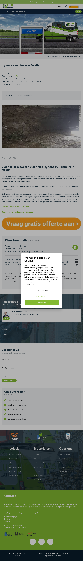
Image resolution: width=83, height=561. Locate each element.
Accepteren (42, 302)
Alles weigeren (41, 296)
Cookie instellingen (42, 290)
